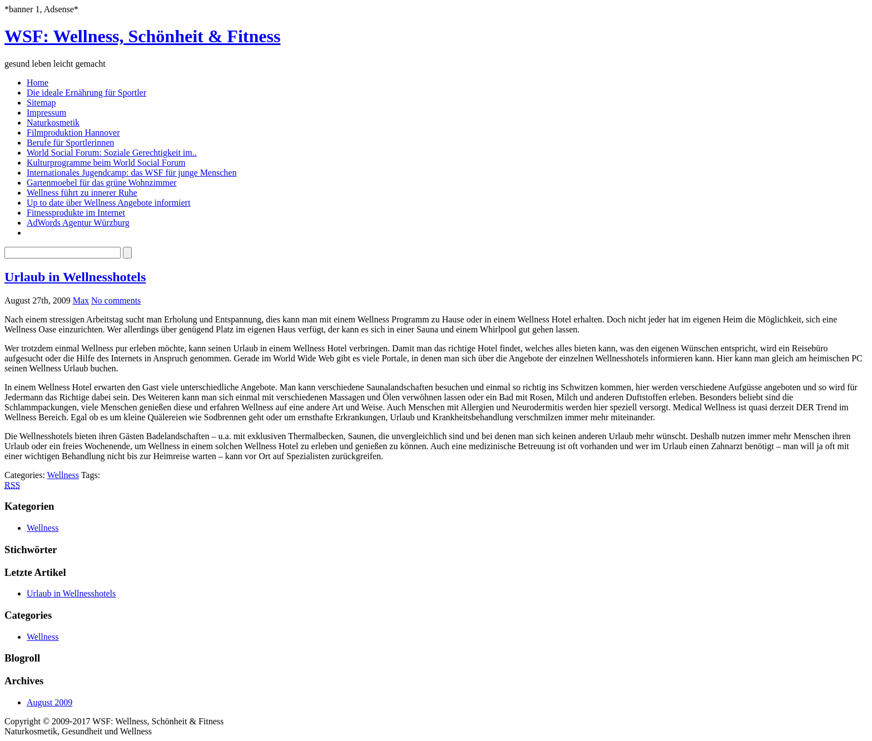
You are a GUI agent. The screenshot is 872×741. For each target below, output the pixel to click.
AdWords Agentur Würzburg (78, 222)
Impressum (46, 112)
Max (81, 300)
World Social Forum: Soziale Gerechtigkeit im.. (112, 152)
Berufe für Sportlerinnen (70, 142)
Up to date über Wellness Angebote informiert (108, 202)
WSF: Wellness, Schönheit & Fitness (142, 36)
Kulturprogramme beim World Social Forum (106, 162)
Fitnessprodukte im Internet (76, 212)
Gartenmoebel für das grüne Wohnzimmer (101, 182)
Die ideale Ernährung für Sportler (86, 92)
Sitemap (41, 102)
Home (37, 82)
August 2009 (49, 702)
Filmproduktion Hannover (73, 132)
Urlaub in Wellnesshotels (75, 277)
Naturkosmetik (53, 122)
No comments (116, 300)
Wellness (63, 475)
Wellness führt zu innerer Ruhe (82, 192)
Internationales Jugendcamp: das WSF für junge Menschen (131, 172)
